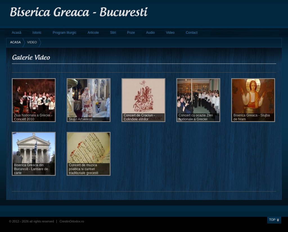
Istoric (36, 33)
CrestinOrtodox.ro (72, 221)
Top (272, 219)
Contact (191, 33)
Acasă (16, 33)
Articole (93, 33)
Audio (150, 33)
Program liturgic (64, 33)
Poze (131, 33)
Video (170, 33)
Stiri (113, 33)
